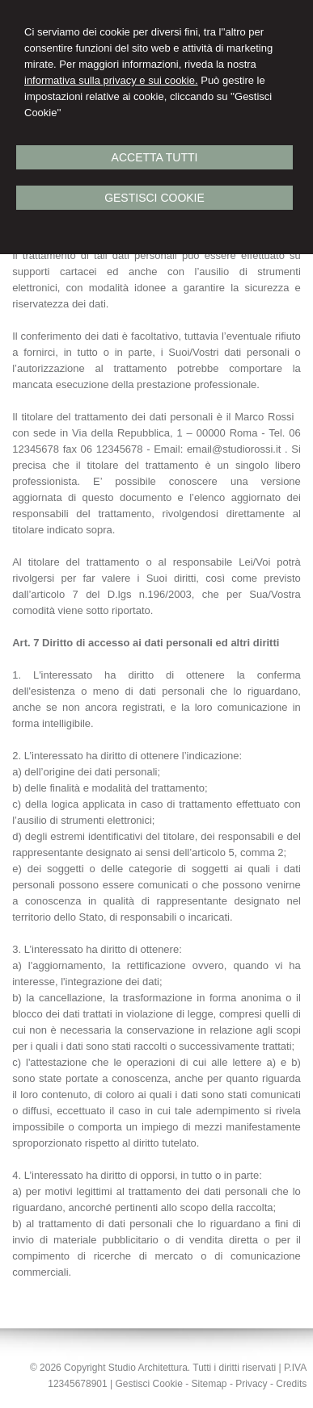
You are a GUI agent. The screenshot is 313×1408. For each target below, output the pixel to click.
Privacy (251, 1383)
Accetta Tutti (155, 157)
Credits (291, 1383)
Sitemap (209, 1383)
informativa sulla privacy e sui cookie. (111, 80)
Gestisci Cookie (154, 197)
